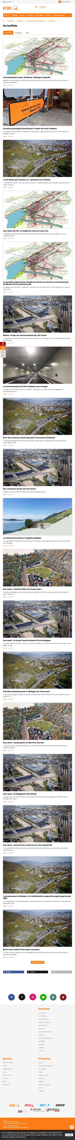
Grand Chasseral (43, 1025)
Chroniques (39, 15)
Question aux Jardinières (45, 1038)
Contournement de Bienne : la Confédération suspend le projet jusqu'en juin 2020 (37, 897)
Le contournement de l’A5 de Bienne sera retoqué (25, 386)
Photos (22, 15)
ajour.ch (7, 15)
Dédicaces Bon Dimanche (45, 1031)
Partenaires (42, 1078)
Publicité (41, 1072)
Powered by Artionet (8, 1127)
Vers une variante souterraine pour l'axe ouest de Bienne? (29, 437)
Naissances (41, 1035)
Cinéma (5, 1065)
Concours (41, 1050)
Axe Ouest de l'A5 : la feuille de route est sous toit (25, 231)
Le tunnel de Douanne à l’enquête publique (22, 538)
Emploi (4, 1081)
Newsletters (43, 997)
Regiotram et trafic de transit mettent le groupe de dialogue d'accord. (24, 492)
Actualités (51, 21)
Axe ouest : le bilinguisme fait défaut (20, 794)
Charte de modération (44, 1084)
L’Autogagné (42, 1041)
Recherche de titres (44, 1019)
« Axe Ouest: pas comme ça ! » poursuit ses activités (26, 179)
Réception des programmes (46, 1065)
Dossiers (20, 21)
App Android (63, 997)
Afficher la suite (37, 962)
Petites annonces (7, 1075)
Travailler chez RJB (43, 1075)
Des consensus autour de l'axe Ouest (19, 489)
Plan (27, 33)
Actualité (11, 21)
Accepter (69, 1135)
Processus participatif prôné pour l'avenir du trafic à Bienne (30, 128)
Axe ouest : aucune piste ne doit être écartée (23, 742)
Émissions (30, 15)
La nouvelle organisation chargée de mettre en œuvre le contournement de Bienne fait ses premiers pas (36, 283)
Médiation (41, 1081)
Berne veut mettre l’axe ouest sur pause (21, 949)
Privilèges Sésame (7, 1069)
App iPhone (53, 997)
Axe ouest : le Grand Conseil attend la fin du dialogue (27, 640)
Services (48, 15)
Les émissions (42, 1012)
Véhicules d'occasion (8, 1062)
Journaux (15, 15)
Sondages (41, 1047)
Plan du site (23, 1123)
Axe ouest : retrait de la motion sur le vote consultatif (27, 845)
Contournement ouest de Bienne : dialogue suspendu (27, 77)
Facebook (11, 997)
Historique (18, 33)
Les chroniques (42, 1016)
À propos (41, 1062)
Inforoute (5, 1078)
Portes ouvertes (58, 15)
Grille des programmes (45, 1022)
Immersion (41, 1028)
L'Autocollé (41, 1044)
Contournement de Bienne (35, 21)
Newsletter (41, 1091)
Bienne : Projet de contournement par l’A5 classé (25, 335)
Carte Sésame (42, 1069)
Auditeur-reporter (64, 1)
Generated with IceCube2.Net (21, 1127)
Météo (4, 1072)
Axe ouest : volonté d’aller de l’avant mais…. (23, 589)
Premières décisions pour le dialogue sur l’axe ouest (26, 691)
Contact (41, 1087)
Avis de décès (6, 1084)
